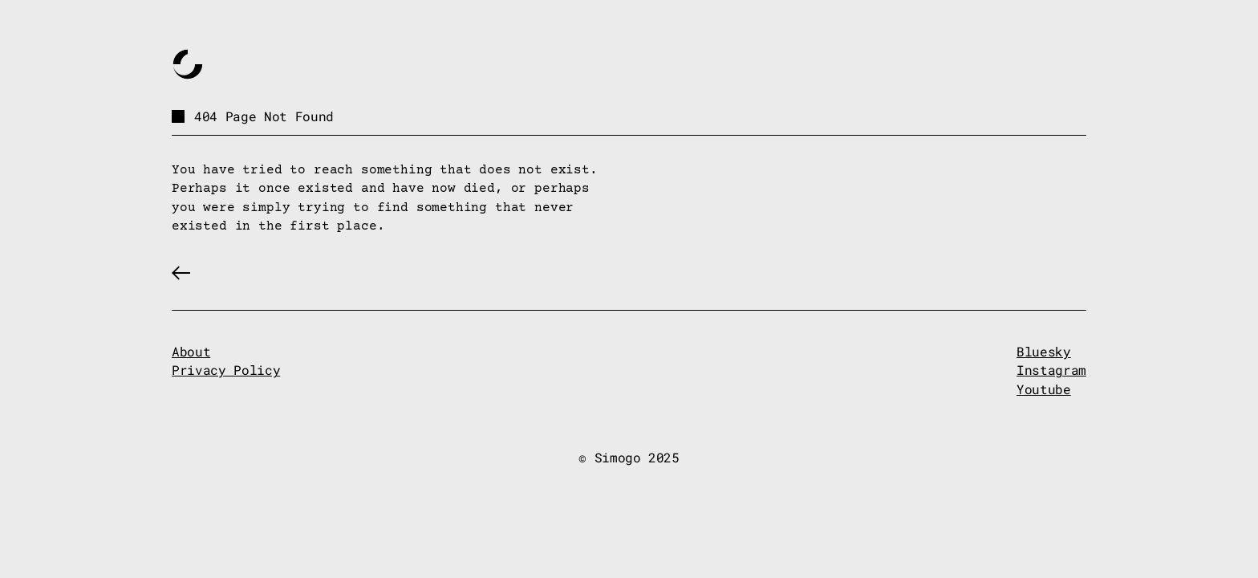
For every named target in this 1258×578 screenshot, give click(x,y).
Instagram (1051, 370)
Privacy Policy (226, 370)
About (191, 352)
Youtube (1044, 389)
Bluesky (1044, 352)
